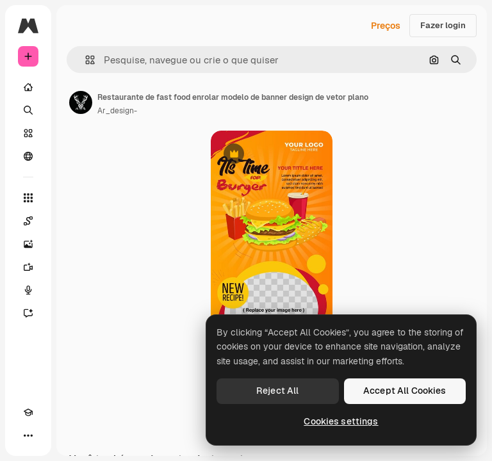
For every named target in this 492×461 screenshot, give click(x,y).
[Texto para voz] (28, 290)
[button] (84, 60)
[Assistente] (28, 313)
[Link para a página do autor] (80, 102)
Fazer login (443, 25)
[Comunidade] (28, 156)
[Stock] (28, 133)
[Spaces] (28, 221)
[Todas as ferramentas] (28, 198)
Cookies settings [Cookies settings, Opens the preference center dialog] (341, 421)
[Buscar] (28, 110)
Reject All (277, 390)
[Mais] (28, 435)
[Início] (28, 87)
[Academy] (28, 412)
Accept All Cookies (405, 390)
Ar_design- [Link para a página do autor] (117, 111)
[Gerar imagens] (28, 244)
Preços (385, 25)
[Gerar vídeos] (28, 267)
